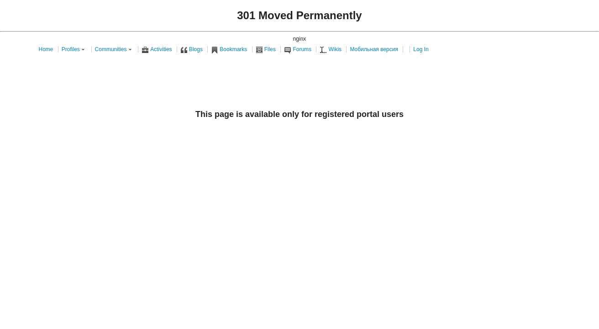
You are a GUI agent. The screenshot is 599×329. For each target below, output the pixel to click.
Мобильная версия (374, 49)
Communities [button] (114, 49)
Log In (420, 49)
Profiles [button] (74, 49)
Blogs (191, 49)
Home (46, 49)
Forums (297, 49)
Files (266, 49)
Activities (157, 49)
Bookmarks (229, 49)
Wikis (331, 49)
